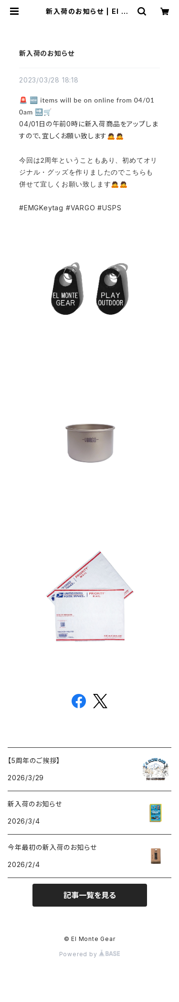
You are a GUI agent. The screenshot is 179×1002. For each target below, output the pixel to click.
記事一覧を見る (89, 895)
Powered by (89, 954)
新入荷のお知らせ (46, 53)
